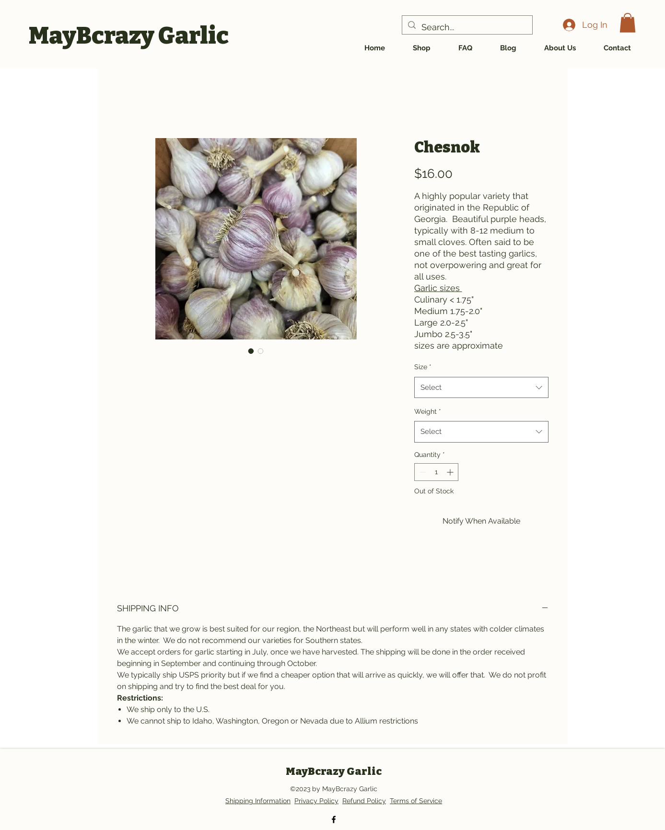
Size (423, 367)
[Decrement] (422, 472)
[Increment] (451, 472)
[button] (627, 23)
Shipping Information (258, 801)
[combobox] (481, 387)
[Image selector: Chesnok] (261, 351)
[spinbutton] (436, 472)
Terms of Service (416, 801)
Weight (427, 411)
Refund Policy (364, 801)
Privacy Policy (316, 801)
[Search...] (466, 27)
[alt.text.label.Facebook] (333, 819)
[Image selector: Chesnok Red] (251, 351)
